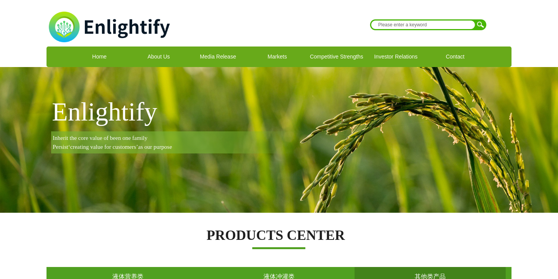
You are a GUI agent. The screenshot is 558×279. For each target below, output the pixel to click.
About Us (159, 56)
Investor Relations (395, 56)
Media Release (218, 56)
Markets (277, 56)
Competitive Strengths (336, 56)
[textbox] (423, 24)
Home (99, 56)
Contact (455, 56)
